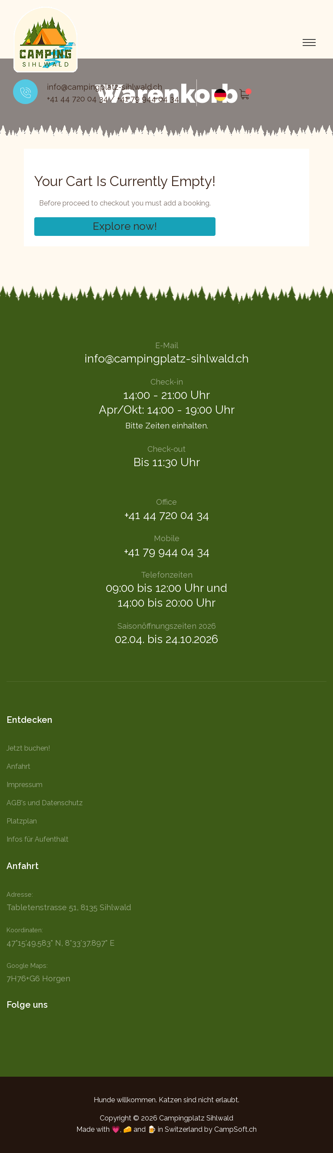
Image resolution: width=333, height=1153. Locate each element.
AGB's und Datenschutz (45, 803)
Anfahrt (18, 766)
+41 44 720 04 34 (77, 98)
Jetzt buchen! (28, 748)
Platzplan (22, 821)
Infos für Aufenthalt (38, 839)
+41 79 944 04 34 (148, 98)
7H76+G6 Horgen (38, 978)
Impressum (24, 785)
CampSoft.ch (235, 1129)
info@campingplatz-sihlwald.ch (104, 86)
